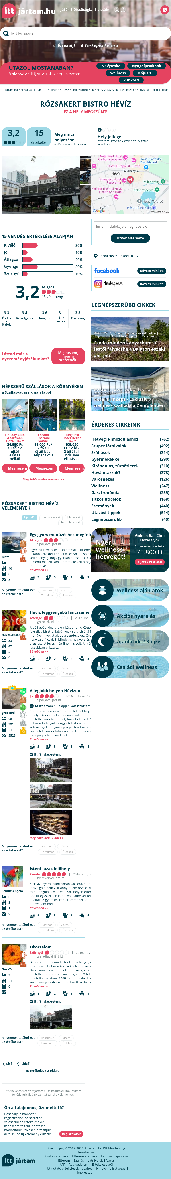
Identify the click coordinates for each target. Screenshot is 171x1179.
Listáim (104, 9)
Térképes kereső (101, 45)
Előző (25, 1064)
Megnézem (17, 468)
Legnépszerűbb (151, 336)
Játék (65, 9)
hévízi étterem (72, 144)
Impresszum (86, 1172)
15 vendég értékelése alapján (37, 236)
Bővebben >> (39, 570)
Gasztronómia (105, 492)
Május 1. (144, 73)
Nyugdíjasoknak (146, 65)
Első (9, 1064)
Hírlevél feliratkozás (111, 1168)
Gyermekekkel (106, 459)
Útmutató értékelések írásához (69, 1168)
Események (102, 506)
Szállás (79, 1160)
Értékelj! (66, 45)
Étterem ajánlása (84, 1156)
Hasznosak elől (51, 517)
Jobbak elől (73, 517)
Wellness (118, 73)
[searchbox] (85, 33)
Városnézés (102, 479)
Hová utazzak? (105, 472)
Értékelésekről (102, 1164)
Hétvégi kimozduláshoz (140, 333)
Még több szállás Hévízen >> (43, 479)
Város (110, 1160)
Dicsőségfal (83, 9)
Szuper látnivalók (105, 336)
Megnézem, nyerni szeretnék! (68, 356)
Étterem (64, 1160)
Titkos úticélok (106, 499)
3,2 (27, 291)
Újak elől (29, 517)
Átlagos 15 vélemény (54, 292)
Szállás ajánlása (56, 1156)
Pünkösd (131, 80)
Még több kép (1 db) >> (46, 838)
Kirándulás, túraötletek (115, 466)
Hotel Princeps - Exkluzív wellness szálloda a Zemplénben (129, 402)
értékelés (39, 136)
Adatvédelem (78, 1164)
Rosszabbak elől (70, 522)
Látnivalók (95, 1160)
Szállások (131, 389)
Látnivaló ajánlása (114, 1156)
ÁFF (62, 1164)
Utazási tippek (128, 336)
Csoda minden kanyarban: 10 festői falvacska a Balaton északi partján (129, 349)
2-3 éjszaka (110, 65)
